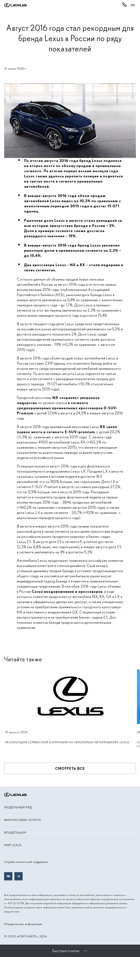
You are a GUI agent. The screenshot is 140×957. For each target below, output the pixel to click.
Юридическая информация (23, 924)
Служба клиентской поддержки (26, 862)
